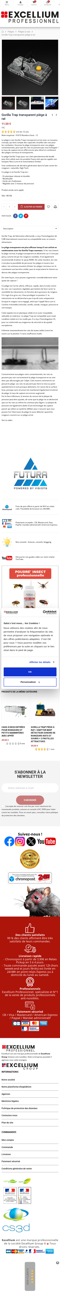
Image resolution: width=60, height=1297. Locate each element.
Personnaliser (30, 682)
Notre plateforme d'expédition (16, 1087)
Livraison (6, 1154)
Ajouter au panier (31, 206)
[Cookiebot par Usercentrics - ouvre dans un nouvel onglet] (43, 612)
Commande (7, 1147)
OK (30, 671)
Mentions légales (10, 1101)
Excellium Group (32, 1243)
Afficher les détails (39, 662)
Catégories (7, 2)
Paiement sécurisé (11, 1161)
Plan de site (7, 1122)
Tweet (20, 216)
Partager (15, 216)
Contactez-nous (9, 1115)
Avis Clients (27, 1276)
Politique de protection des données (19, 1108)
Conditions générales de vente (17, 1168)
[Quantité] (9, 207)
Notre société (8, 1079)
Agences (6, 1094)
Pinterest (26, 216)
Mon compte (20, 2)
